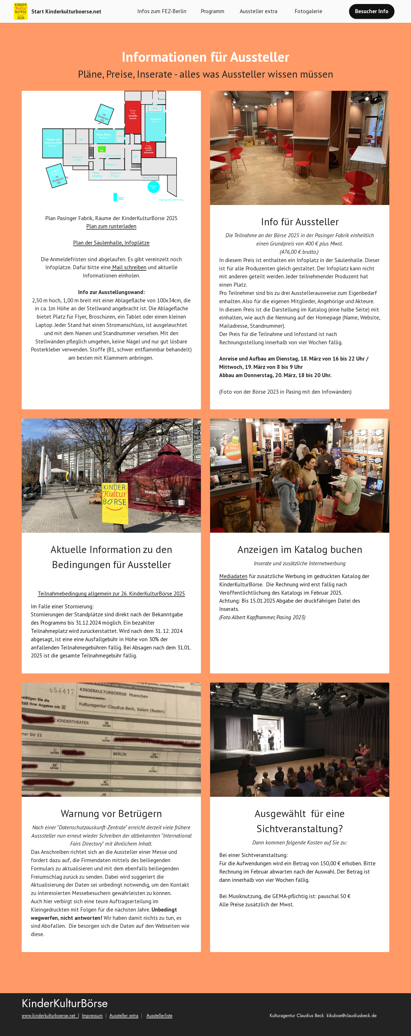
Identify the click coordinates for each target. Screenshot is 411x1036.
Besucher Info (371, 11)
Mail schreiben (128, 282)
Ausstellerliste (159, 1030)
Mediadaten (233, 591)
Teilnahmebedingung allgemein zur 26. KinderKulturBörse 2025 (111, 593)
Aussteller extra (259, 11)
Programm (212, 11)
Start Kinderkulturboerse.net (66, 11)
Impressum (92, 1030)
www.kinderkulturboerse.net (50, 1030)
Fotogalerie (309, 11)
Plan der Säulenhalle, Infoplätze (111, 257)
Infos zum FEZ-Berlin (161, 11)
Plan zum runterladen (111, 241)
